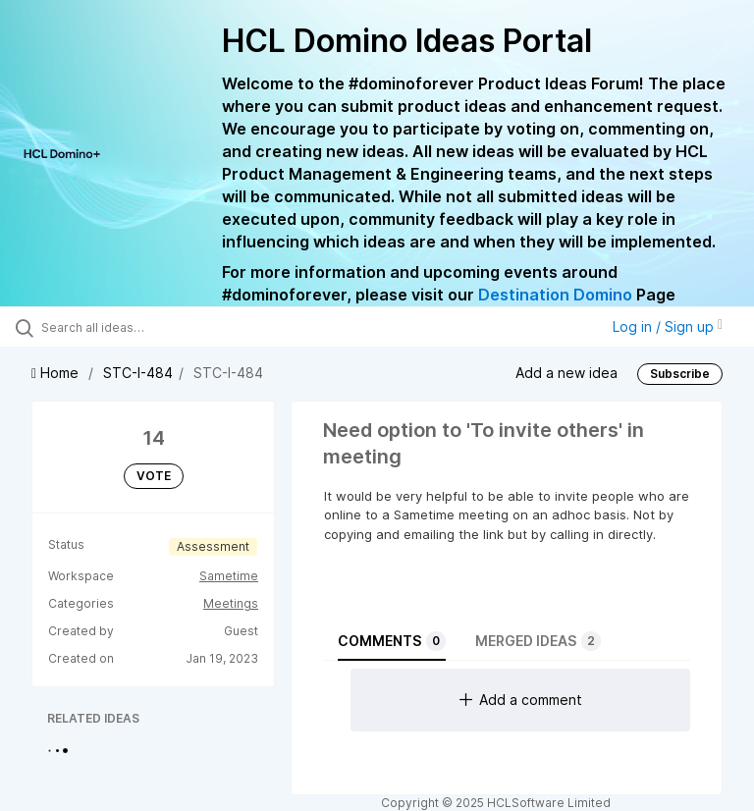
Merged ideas (538, 641)
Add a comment (520, 699)
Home (56, 372)
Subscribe (680, 373)
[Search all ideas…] (132, 327)
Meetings (230, 603)
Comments (392, 641)
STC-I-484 (138, 372)
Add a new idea (566, 372)
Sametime (228, 575)
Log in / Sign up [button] (668, 326)
